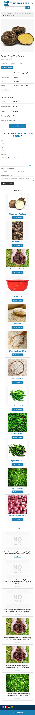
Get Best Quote (17, 218)
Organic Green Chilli (17, 461)
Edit (21, 63)
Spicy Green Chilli (17, 488)
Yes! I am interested (17, 126)
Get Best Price (7, 67)
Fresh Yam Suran (27, 13)
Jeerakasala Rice (17, 378)
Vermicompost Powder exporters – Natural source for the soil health (17, 666)
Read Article (17, 557)
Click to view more (5, 90)
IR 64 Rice (17, 324)
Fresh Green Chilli (17, 406)
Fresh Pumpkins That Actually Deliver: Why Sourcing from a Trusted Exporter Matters (17, 581)
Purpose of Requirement (7, 168)
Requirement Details (6, 175)
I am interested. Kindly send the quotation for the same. (17, 179)
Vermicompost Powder (17, 269)
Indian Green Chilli (17, 433)
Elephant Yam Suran (17, 241)
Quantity (3, 161)
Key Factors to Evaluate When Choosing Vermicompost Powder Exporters (17, 638)
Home (3, 13)
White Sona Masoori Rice (17, 351)
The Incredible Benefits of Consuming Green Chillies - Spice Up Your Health (17, 694)
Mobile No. (4, 154)
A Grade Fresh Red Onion (17, 515)
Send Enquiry (18, 712)
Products (8, 13)
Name (2, 140)
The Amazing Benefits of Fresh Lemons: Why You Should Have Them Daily (17, 610)
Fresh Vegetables (17, 13)
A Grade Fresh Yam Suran (17, 214)
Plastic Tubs (17, 296)
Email (2, 147)
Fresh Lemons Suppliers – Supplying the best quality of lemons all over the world (17, 552)
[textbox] (14, 63)
